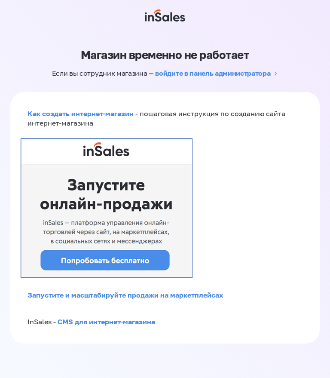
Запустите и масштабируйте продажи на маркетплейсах (125, 295)
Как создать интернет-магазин (81, 113)
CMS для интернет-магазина (106, 321)
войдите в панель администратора (212, 73)
